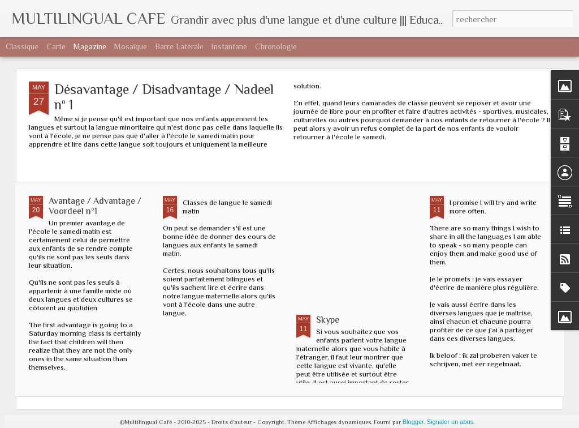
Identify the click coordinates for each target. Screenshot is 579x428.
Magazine (90, 46)
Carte (56, 46)
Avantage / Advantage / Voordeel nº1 (95, 206)
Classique (22, 46)
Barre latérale (179, 46)
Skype (327, 320)
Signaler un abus (450, 421)
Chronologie (276, 46)
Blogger (413, 421)
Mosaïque (130, 46)
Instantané (229, 46)
